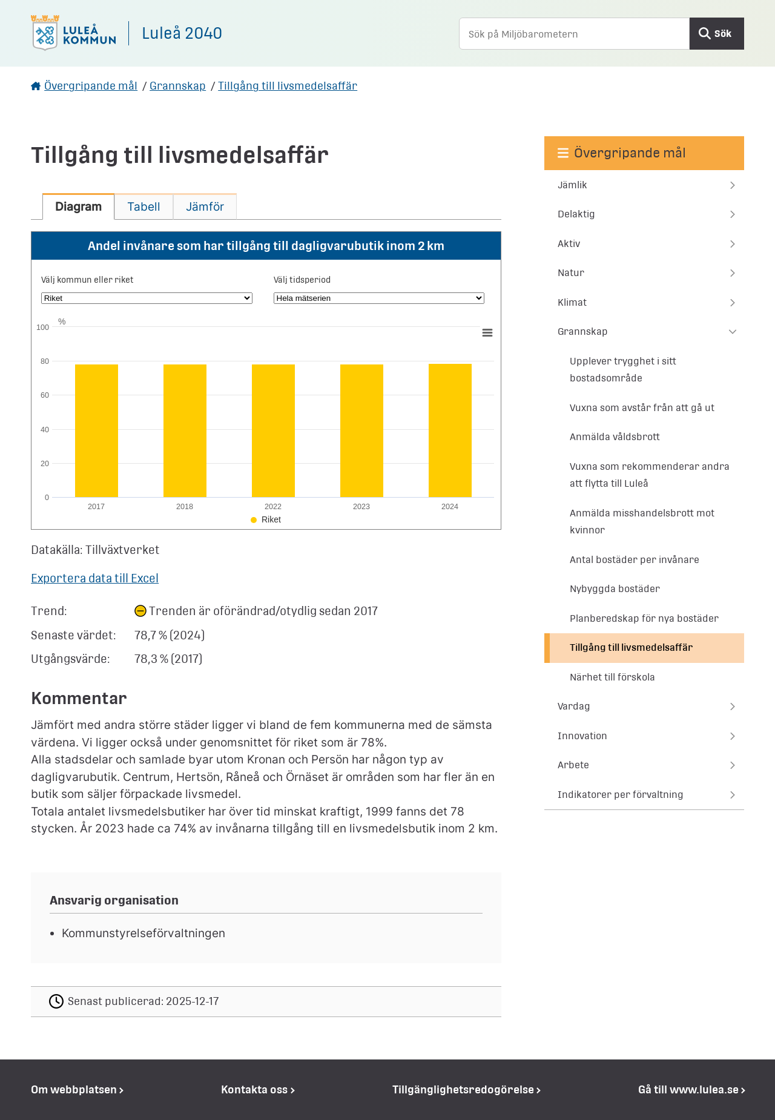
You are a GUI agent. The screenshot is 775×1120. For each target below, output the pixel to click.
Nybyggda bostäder (615, 589)
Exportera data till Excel (95, 578)
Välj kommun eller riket (87, 280)
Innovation (582, 736)
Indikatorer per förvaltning (621, 794)
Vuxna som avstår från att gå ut (642, 407)
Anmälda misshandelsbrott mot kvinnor (642, 521)
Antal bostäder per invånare (634, 559)
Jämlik (572, 185)
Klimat (572, 302)
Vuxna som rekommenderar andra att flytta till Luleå (650, 475)
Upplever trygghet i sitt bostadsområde (623, 369)
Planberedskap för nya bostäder (644, 618)
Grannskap (178, 85)
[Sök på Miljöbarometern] (574, 34)
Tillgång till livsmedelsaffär (287, 85)
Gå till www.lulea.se (688, 1089)
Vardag (574, 706)
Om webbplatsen (74, 1089)
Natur (571, 272)
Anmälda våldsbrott (615, 437)
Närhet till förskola (612, 677)
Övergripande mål (90, 85)
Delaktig (576, 214)
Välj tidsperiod (302, 280)
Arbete (573, 765)
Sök (722, 33)
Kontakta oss (254, 1089)
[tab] (78, 206)
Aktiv (569, 243)
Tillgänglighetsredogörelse (463, 1089)
